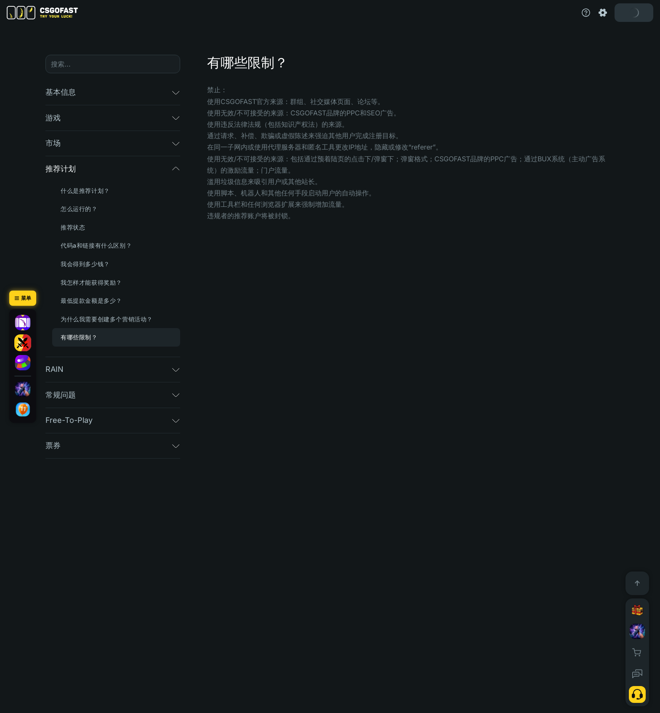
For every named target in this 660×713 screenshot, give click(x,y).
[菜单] (22, 298)
